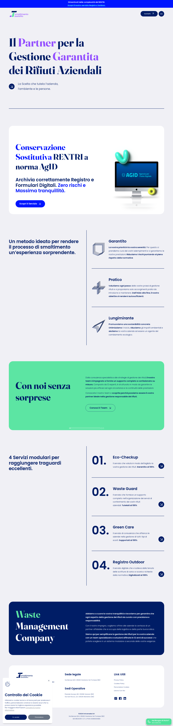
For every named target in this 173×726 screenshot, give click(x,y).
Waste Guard (125, 488)
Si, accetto (15, 717)
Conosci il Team (100, 407)
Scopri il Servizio (30, 203)
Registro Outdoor (128, 562)
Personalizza (39, 717)
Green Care (123, 527)
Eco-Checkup (125, 457)
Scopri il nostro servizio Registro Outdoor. (86, 5)
